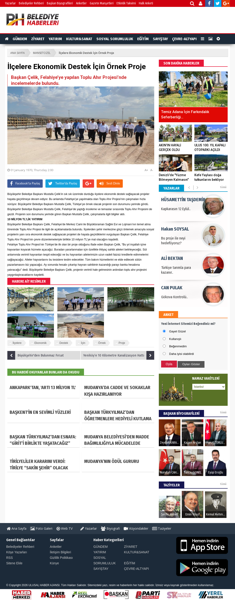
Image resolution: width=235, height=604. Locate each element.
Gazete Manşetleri (102, 3)
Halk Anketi (146, 3)
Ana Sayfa (16, 528)
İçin (83, 343)
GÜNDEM (20, 38)
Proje (122, 343)
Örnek (102, 343)
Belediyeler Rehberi (31, 3)
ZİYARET (38, 38)
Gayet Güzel (177, 331)
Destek (63, 343)
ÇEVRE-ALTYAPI (184, 38)
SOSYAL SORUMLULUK (114, 38)
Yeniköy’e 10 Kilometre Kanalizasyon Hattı (118, 355)
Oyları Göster (191, 364)
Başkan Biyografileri (60, 3)
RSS (9, 557)
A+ (146, 170)
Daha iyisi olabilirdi (181, 354)
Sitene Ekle (14, 563)
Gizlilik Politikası (61, 557)
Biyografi (110, 528)
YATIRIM (55, 38)
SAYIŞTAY (160, 38)
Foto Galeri (41, 528)
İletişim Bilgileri (60, 552)
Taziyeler (161, 528)
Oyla (169, 364)
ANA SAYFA (17, 53)
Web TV (64, 528)
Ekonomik (40, 343)
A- (151, 170)
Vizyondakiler (136, 528)
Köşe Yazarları (16, 552)
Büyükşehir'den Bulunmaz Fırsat (35, 355)
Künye (54, 563)
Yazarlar (10, 3)
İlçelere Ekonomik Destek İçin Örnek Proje (86, 53)
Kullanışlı (175, 339)
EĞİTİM (143, 38)
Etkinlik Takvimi (126, 3)
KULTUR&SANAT (79, 38)
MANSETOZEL (41, 53)
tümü (223, 187)
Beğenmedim (178, 346)
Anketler (81, 3)
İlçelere (17, 343)
